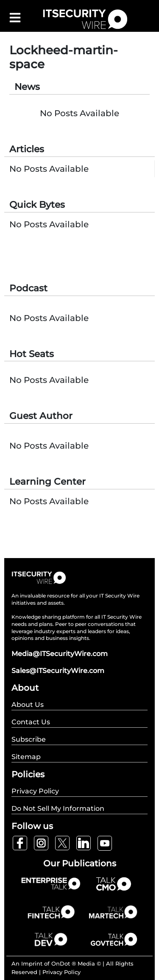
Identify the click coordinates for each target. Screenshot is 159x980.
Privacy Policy (61, 972)
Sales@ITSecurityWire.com (57, 671)
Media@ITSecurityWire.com (59, 654)
